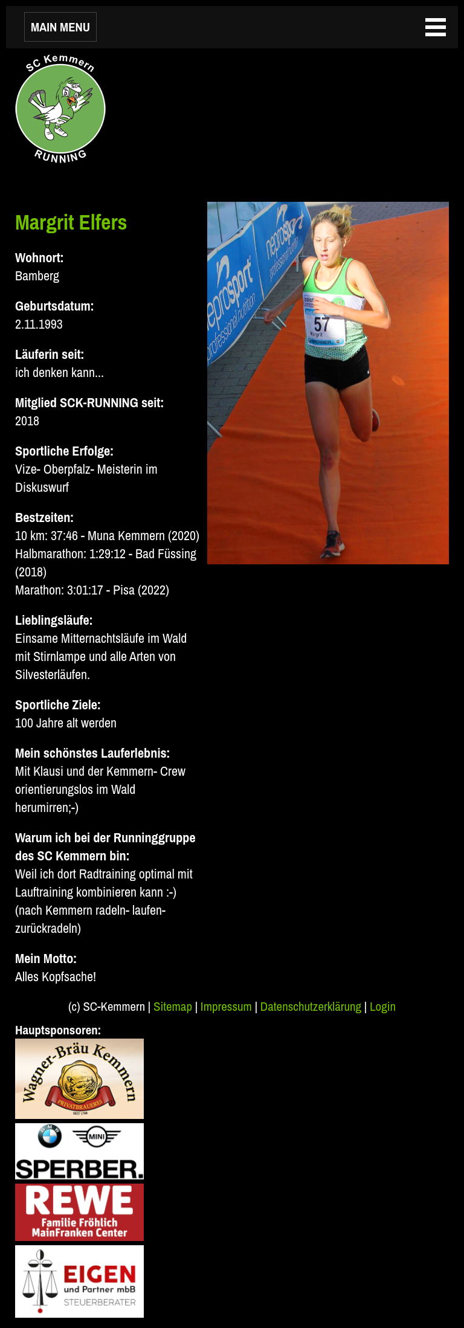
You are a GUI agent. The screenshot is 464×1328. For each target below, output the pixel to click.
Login (383, 1006)
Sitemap (172, 1006)
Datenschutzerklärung (310, 1006)
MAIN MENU (60, 27)
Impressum (226, 1006)
